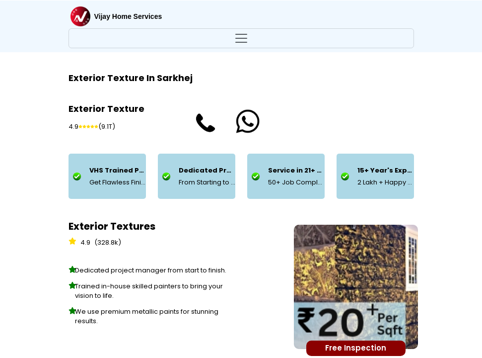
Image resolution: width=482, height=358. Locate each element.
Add (189, 293)
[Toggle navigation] (241, 38)
